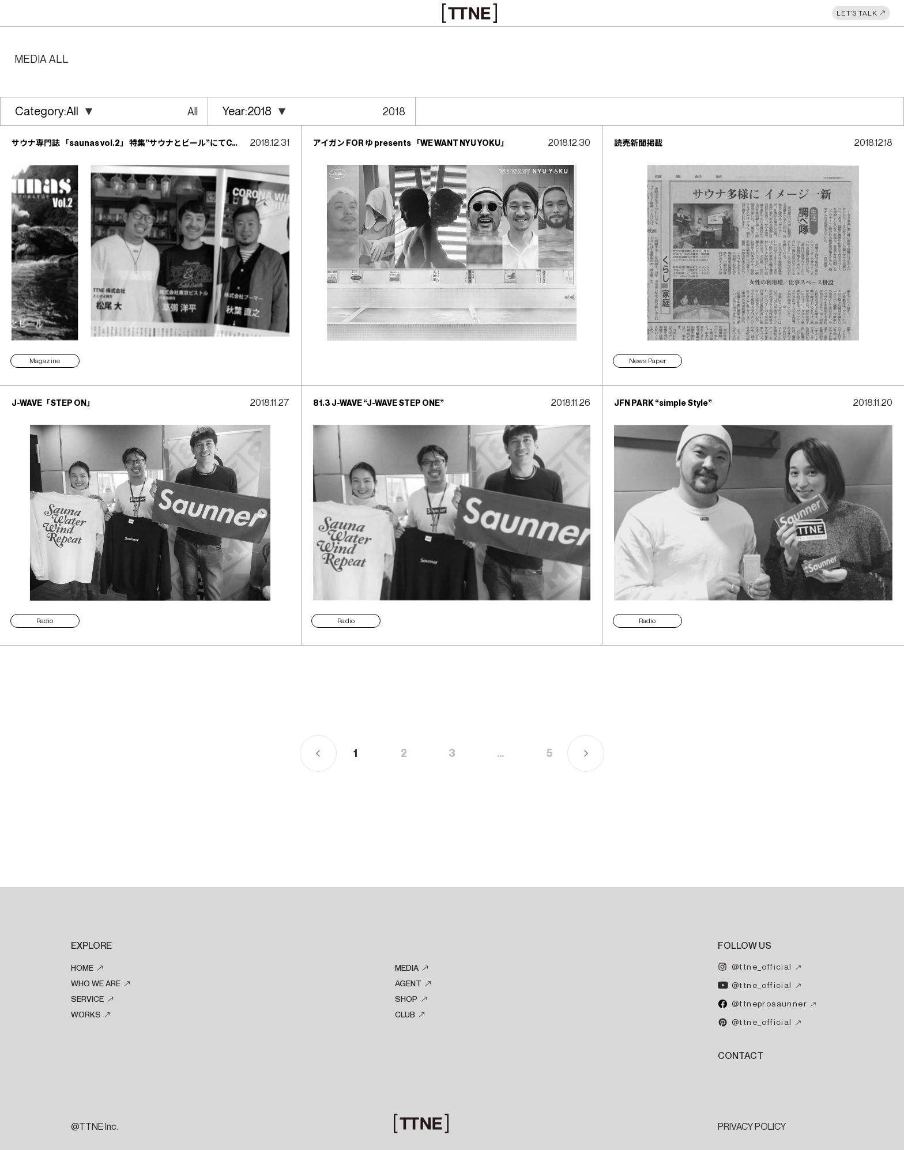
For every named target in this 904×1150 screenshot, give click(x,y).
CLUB (405, 1014)
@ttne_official (762, 966)
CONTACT (740, 1055)
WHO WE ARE (95, 982)
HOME (82, 967)
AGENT (408, 982)
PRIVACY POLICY (752, 1126)
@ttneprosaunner (769, 1003)
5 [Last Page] (549, 753)
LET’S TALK (857, 13)
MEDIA (407, 967)
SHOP (406, 998)
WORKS (86, 1014)
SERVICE (87, 998)
